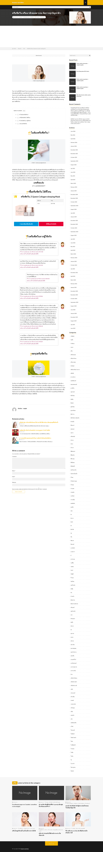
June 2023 (73, 242)
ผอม (71, 510)
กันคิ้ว (72, 339)
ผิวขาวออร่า (33, 828)
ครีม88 (74, 828)
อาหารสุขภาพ (74, 667)
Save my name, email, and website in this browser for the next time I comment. (29, 489)
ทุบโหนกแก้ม (73, 469)
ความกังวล (73, 377)
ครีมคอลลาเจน (26, 17)
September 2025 (74, 161)
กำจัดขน (72, 343)
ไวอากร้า (73, 763)
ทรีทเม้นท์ (73, 436)
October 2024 (74, 202)
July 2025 (73, 168)
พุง (71, 533)
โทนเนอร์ (73, 730)
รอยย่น (72, 566)
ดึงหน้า (72, 403)
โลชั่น (72, 752)
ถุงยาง (72, 432)
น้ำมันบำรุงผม (74, 481)
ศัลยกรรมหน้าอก (74, 603)
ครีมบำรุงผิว (37, 17)
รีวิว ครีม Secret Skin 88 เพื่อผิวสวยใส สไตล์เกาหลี (76, 831)
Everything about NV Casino (82, 71)
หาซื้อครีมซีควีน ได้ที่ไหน (23, 118)
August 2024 (74, 209)
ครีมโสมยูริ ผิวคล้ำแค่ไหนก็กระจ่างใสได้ (24, 831)
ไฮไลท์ (72, 771)
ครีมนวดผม (73, 362)
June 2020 (73, 309)
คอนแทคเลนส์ (74, 384)
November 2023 (74, 224)
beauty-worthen (25, 848)
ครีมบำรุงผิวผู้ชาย (70, 803)
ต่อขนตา (73, 429)
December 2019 (74, 317)
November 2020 (74, 294)
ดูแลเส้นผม (73, 410)
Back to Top (51, 843)
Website (14, 482)
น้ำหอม (72, 484)
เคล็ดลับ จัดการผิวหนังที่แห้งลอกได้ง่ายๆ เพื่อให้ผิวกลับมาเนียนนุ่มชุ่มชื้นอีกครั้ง (38, 422)
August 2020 (74, 306)
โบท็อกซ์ (72, 733)
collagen (72, 336)
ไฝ (71, 759)
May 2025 (73, 175)
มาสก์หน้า (73, 548)
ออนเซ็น (72, 655)
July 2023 (73, 239)
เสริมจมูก (73, 707)
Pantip (47, 802)
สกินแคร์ (72, 607)
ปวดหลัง (72, 492)
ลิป (71, 592)
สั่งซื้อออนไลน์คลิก (51, 224)
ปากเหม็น (73, 499)
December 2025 (74, 149)
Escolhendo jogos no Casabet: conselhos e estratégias (24, 805)
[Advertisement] (51, 36)
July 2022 (73, 268)
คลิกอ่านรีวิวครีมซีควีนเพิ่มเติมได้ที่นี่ (29, 253)
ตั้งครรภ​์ (72, 425)
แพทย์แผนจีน (73, 722)
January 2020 (74, 313)
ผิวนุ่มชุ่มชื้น (55, 829)
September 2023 (74, 231)
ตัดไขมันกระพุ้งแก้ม (75, 417)
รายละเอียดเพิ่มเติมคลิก (26, 224)
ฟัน (71, 536)
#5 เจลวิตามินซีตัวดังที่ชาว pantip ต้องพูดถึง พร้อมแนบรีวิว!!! (51, 805)
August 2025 (74, 164)
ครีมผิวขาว (21, 828)
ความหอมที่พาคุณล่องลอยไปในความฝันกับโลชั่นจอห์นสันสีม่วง (35, 438)
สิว (71, 629)
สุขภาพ (72, 633)
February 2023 (74, 257)
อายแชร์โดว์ (73, 659)
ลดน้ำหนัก (73, 585)
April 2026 (73, 138)
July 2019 (73, 324)
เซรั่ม (72, 689)
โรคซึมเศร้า (73, 745)
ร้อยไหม (72, 581)
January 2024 (74, 216)
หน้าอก (72, 640)
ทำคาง (72, 440)
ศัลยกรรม (73, 600)
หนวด (72, 637)
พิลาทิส (72, 529)
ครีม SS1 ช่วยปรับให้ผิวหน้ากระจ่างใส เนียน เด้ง (50, 834)
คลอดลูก (72, 365)
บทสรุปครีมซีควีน (22, 124)
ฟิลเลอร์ (72, 544)
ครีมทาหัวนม (73, 358)
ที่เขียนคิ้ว (73, 466)
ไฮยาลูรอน (73, 767)
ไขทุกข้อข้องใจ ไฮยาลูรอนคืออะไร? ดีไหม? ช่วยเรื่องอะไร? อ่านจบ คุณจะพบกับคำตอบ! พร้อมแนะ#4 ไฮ (80, 109)
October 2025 (74, 157)
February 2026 (74, 142)
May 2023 (73, 246)
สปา (72, 614)
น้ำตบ (72, 477)
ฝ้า (71, 525)
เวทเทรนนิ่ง (73, 704)
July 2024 (73, 213)
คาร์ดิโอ (72, 388)
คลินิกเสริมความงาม (75, 369)
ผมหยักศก (73, 503)
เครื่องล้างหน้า (74, 681)
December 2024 (74, 194)
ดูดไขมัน (73, 406)
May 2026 (73, 135)
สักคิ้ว (72, 622)
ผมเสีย (72, 507)
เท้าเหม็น (73, 696)
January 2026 (74, 146)
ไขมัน (72, 756)
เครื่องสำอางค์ (74, 685)
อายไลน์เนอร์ (73, 663)
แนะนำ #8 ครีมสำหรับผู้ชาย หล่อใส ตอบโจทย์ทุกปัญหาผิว (77, 806)
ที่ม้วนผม (72, 458)
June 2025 (73, 172)
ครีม (21, 17)
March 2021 (73, 280)
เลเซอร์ (72, 700)
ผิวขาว (72, 518)
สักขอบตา (73, 618)
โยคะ (72, 741)
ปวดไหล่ (72, 496)
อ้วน (72, 674)
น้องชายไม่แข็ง (74, 473)
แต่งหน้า (72, 715)
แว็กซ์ (72, 726)
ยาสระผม (73, 559)
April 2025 (73, 179)
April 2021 (73, 276)
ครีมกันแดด (73, 354)
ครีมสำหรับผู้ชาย (81, 803)
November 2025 (74, 153)
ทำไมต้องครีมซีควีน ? (23, 115)
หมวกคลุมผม (73, 648)
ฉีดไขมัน (73, 395)
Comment (14, 456)
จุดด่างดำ (73, 391)
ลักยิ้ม (72, 588)
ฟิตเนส (72, 540)
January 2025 (74, 190)
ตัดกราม (72, 414)
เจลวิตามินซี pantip (56, 802)
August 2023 (74, 235)
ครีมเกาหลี (78, 828)
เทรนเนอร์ (73, 693)
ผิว (71, 514)
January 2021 (74, 287)
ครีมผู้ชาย (76, 803)
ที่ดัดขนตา (73, 451)
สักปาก (72, 626)
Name (13, 470)
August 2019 (74, 320)
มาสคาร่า (73, 551)
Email (13, 476)
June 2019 (73, 328)
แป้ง (71, 719)
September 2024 (74, 205)
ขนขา (72, 347)
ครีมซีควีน (32, 17)
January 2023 (74, 261)
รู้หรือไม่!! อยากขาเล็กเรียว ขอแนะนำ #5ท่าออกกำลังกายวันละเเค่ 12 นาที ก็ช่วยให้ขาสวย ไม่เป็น (81, 120)
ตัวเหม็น (72, 421)
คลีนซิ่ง (72, 373)
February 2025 (74, 187)
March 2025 (73, 183)
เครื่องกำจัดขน (74, 678)
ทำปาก (72, 447)
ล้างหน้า (72, 596)
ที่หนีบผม (73, 462)
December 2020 (74, 291)
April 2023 (73, 250)
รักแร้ (72, 570)
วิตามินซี (50, 802)
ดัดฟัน (72, 399)
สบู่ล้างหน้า (73, 611)
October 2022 (74, 265)
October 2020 (74, 298)
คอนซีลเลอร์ (73, 380)
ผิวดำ (72, 522)
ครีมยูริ (25, 828)
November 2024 (74, 198)
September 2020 (74, 302)
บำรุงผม (72, 488)
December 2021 (74, 272)
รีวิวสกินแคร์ (42, 17)
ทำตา (72, 443)
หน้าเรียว (73, 644)
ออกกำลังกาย (73, 652)
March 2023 (73, 254)
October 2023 (74, 228)
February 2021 (74, 283)
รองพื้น (72, 562)
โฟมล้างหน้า (73, 737)
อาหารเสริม (73, 670)
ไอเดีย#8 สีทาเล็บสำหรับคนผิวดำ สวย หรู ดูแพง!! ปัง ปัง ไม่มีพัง (34, 430)
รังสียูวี (72, 574)
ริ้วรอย (72, 577)
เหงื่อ (72, 711)
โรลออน (72, 748)
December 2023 (74, 220)
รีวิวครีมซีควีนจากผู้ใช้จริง (24, 121)
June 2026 (73, 131)
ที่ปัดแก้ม (72, 455)
